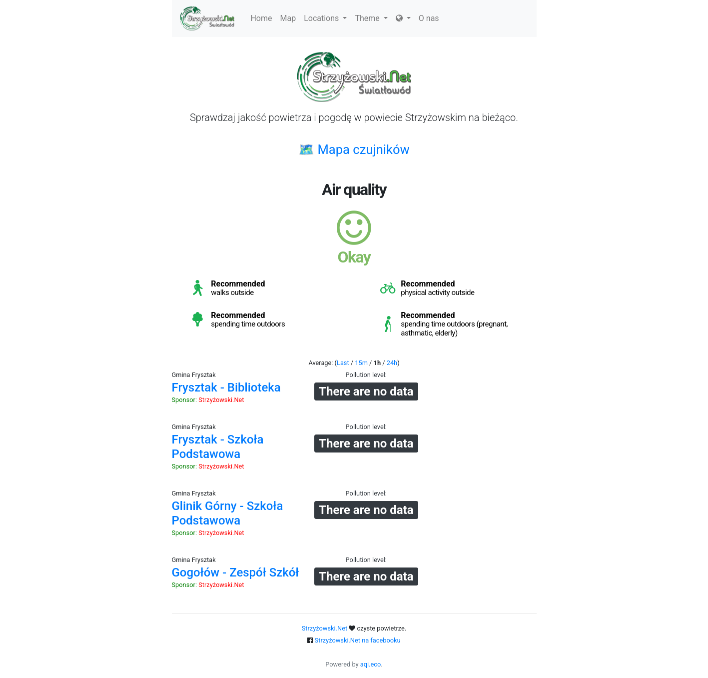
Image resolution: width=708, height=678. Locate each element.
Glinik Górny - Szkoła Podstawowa (227, 513)
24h (392, 362)
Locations (325, 18)
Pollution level (365, 374)
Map (288, 18)
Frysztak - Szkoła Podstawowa (218, 446)
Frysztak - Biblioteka (226, 387)
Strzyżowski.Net (221, 400)
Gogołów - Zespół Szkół (235, 573)
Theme (371, 18)
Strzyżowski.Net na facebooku (358, 640)
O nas (429, 18)
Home (261, 18)
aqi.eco (370, 664)
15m (361, 362)
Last (343, 362)
